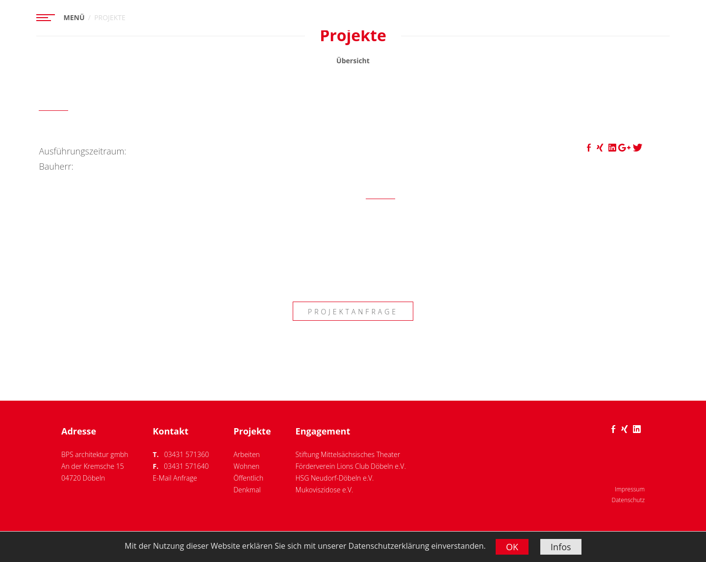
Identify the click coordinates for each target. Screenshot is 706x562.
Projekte (252, 431)
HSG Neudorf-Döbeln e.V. (335, 478)
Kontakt (171, 431)
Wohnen (246, 466)
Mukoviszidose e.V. (324, 489)
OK (512, 547)
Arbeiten (246, 454)
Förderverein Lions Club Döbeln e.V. (351, 466)
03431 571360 (186, 454)
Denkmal (247, 489)
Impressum (630, 489)
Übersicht (353, 60)
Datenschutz (628, 500)
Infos (561, 547)
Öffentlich (248, 478)
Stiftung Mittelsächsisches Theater (348, 454)
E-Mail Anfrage (175, 478)
